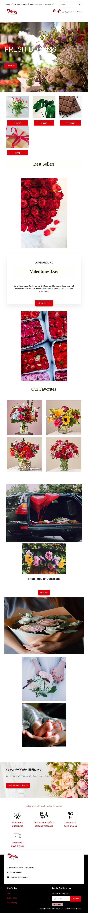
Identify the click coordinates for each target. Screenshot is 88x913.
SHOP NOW (10, 66)
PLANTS (44, 123)
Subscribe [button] (75, 899)
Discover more (44, 303)
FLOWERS (17, 123)
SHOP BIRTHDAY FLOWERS (18, 785)
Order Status (12, 898)
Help (8, 893)
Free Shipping (12, 903)
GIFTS (17, 153)
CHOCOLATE (70, 123)
